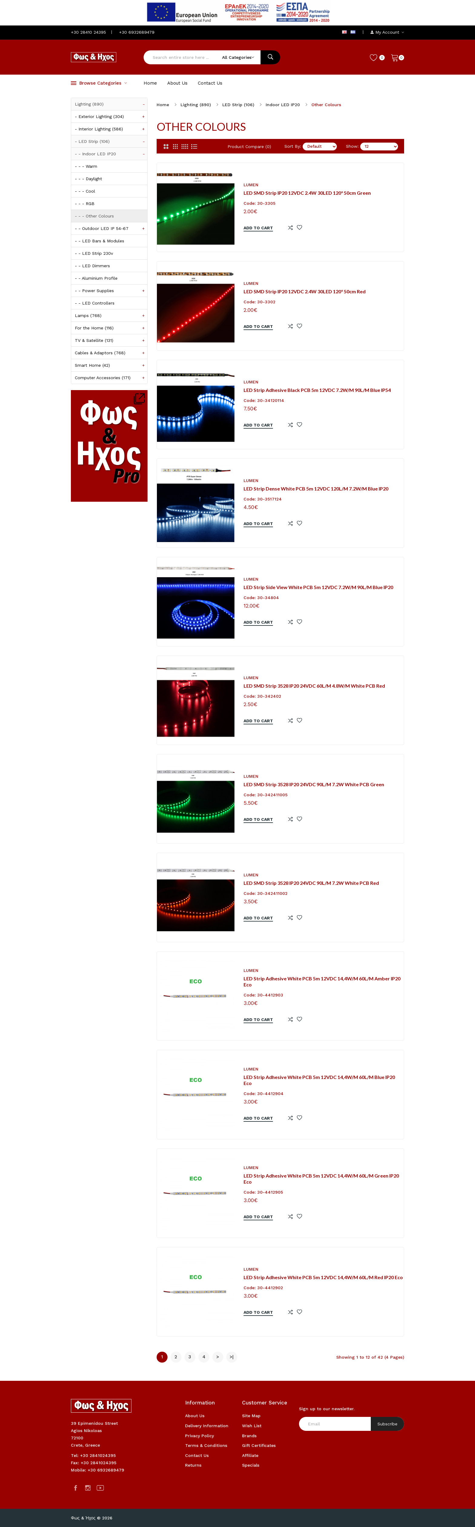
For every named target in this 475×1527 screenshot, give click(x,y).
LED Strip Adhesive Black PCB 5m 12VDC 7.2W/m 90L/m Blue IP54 (317, 390)
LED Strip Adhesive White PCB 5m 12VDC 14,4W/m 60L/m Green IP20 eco (321, 1179)
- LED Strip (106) (111, 141)
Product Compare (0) (249, 146)
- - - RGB (85, 203)
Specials (250, 1465)
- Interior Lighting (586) (111, 129)
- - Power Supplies (111, 291)
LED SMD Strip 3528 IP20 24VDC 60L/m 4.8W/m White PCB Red (314, 686)
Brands (249, 1435)
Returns (193, 1465)
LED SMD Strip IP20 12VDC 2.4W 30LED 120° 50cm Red (305, 291)
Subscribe (387, 1423)
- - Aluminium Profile (96, 278)
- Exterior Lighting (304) (111, 116)
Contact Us (197, 1455)
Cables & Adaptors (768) (111, 353)
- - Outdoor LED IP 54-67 (111, 228)
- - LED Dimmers (92, 265)
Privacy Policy (199, 1435)
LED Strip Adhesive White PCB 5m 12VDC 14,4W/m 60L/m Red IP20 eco (323, 1277)
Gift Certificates (259, 1445)
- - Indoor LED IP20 (111, 154)
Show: (352, 146)
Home (163, 104)
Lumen (251, 184)
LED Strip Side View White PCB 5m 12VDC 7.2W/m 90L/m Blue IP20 (318, 587)
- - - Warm (86, 166)
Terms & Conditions (206, 1445)
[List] (194, 146)
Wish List (251, 1425)
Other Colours (326, 104)
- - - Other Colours (94, 216)
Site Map (251, 1415)
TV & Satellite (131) (111, 340)
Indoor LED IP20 (283, 104)
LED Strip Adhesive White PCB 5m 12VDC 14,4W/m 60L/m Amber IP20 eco (322, 982)
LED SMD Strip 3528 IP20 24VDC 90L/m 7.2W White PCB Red (311, 883)
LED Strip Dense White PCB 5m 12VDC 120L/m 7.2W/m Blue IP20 (316, 488)
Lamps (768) (111, 315)
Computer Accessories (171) (111, 378)
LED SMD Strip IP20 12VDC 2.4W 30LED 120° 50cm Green (307, 193)
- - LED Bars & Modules (99, 240)
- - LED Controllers (95, 303)
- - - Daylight (88, 178)
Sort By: (292, 146)
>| (232, 1357)
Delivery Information (206, 1425)
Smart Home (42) (111, 365)
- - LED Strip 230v (94, 253)
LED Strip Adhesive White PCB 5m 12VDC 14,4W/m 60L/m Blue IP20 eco (319, 1080)
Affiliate (250, 1455)
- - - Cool (85, 191)
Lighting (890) (111, 104)
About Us (194, 1415)
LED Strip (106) (238, 104)
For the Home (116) (111, 328)
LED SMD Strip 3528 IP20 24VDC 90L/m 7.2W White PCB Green (314, 784)
